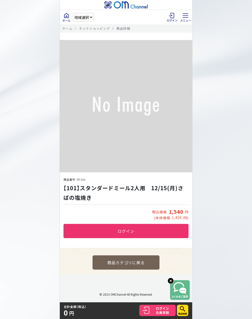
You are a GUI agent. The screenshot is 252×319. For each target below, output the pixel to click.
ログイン (126, 231)
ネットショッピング (94, 28)
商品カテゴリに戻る (126, 262)
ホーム (67, 28)
